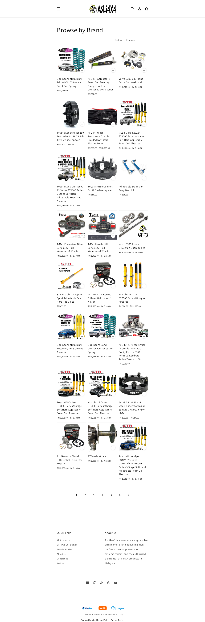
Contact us (62, 558)
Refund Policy (103, 620)
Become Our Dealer (67, 544)
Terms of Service (88, 620)
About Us (61, 554)
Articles (61, 563)
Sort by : (119, 39)
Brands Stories (64, 549)
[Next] (128, 495)
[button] (132, 7)
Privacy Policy (117, 620)
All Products (63, 540)
